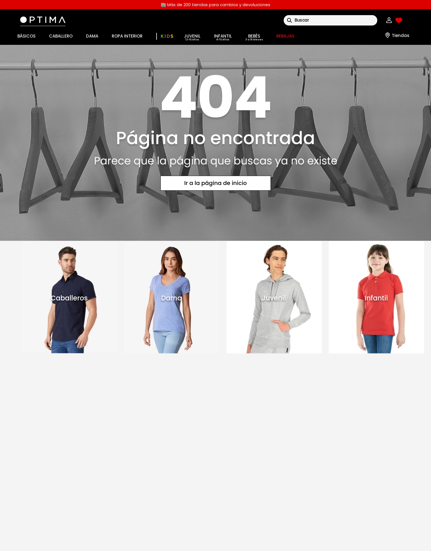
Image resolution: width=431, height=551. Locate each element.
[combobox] (330, 20)
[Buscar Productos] (289, 20)
